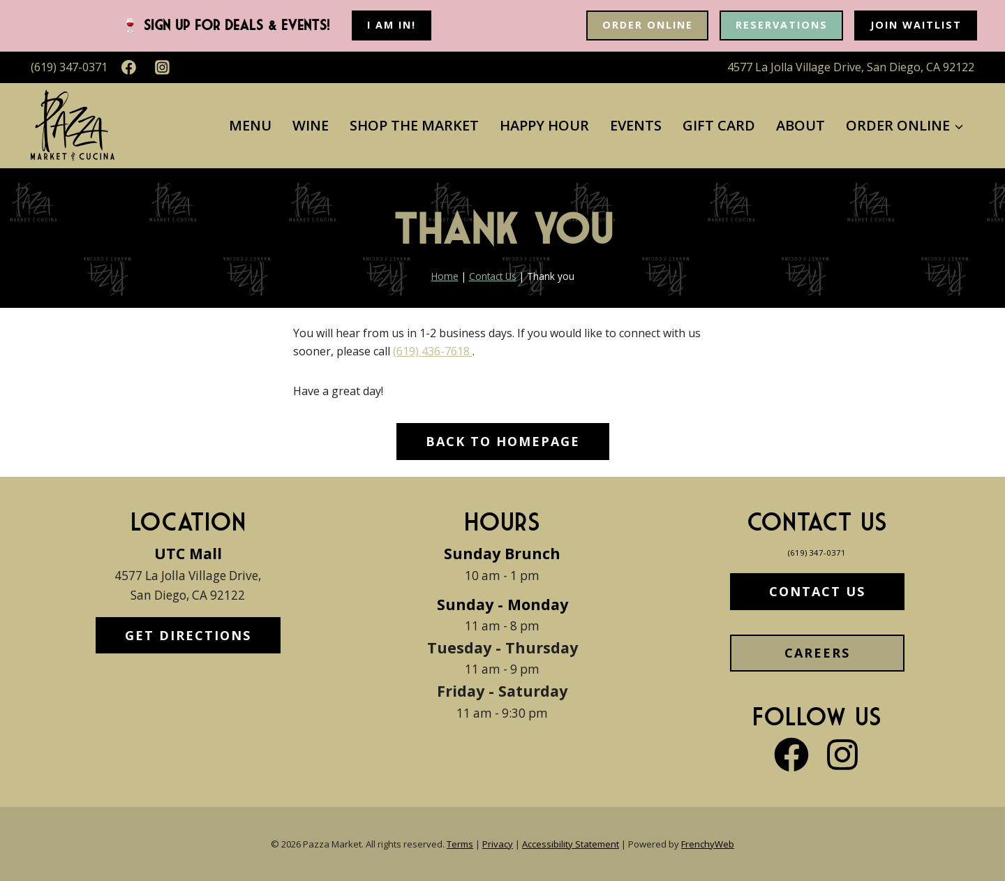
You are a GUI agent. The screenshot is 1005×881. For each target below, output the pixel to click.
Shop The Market (414, 125)
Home (445, 276)
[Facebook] (129, 67)
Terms (460, 844)
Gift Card (719, 125)
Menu (250, 125)
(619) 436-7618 (432, 351)
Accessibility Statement (570, 844)
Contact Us (492, 276)
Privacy (497, 844)
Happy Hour (544, 125)
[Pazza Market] (72, 125)
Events (636, 125)
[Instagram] (162, 67)
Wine (310, 125)
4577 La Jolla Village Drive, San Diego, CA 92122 (850, 67)
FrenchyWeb (707, 844)
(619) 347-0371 (817, 551)
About (800, 125)
